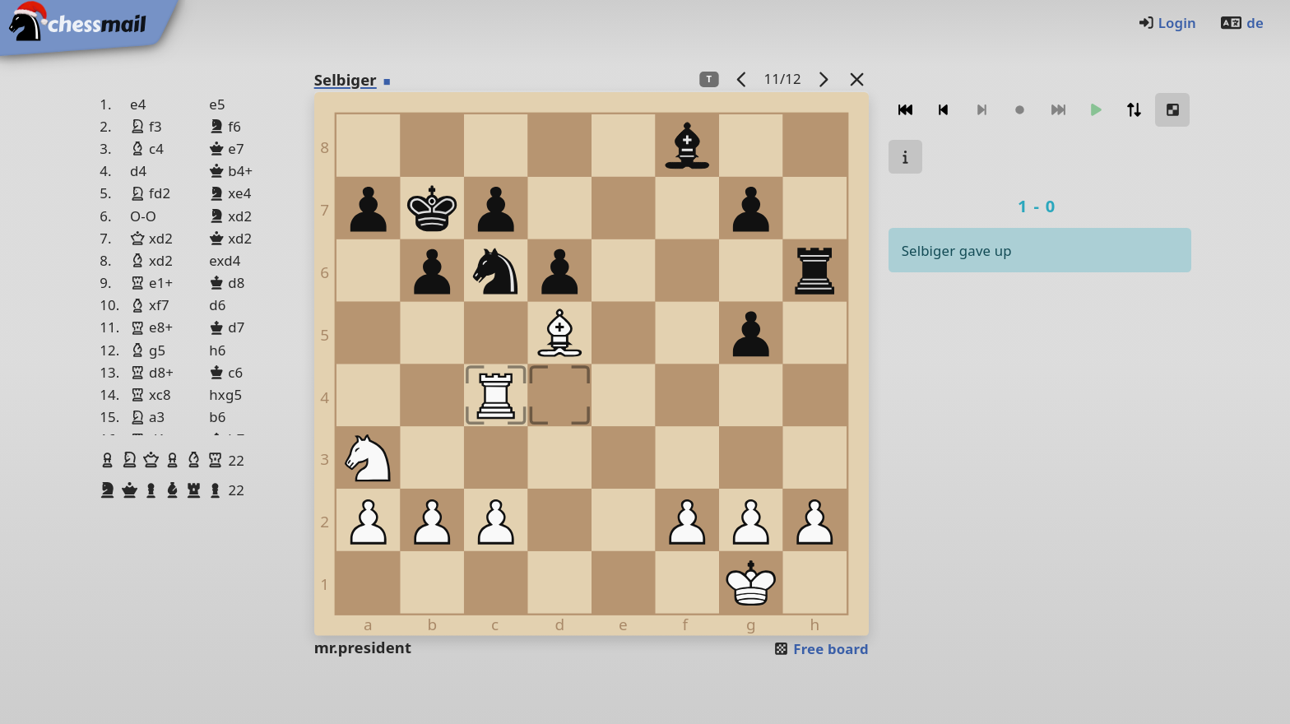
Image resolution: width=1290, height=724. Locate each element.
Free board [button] (821, 648)
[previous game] (741, 78)
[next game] (822, 78)
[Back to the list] (856, 78)
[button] (109, 460)
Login (1167, 22)
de (1241, 22)
